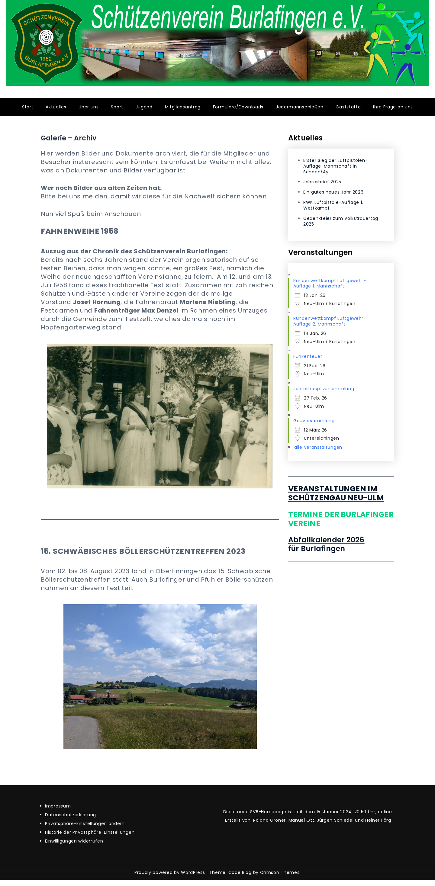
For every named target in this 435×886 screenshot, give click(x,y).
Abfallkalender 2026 (326, 540)
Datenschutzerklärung (70, 815)
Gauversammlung (314, 421)
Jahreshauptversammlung (323, 389)
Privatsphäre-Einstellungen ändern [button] (85, 823)
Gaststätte (348, 107)
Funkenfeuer (307, 356)
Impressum (58, 806)
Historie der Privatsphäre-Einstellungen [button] (89, 832)
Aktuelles (56, 107)
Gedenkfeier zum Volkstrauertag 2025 (340, 221)
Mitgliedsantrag (183, 107)
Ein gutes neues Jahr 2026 (333, 192)
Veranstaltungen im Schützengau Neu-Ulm (336, 493)
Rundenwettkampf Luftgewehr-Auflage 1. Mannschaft (329, 283)
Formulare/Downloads (238, 107)
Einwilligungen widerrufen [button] (74, 841)
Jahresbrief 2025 (322, 182)
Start (28, 107)
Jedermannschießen (300, 107)
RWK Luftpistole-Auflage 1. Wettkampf (333, 205)
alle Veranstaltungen (318, 447)
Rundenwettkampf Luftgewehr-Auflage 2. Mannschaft (329, 321)
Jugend (144, 107)
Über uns (89, 107)
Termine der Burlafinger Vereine (341, 519)
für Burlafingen (316, 549)
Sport (117, 107)
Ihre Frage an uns (393, 107)
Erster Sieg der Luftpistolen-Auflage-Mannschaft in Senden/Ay (335, 166)
